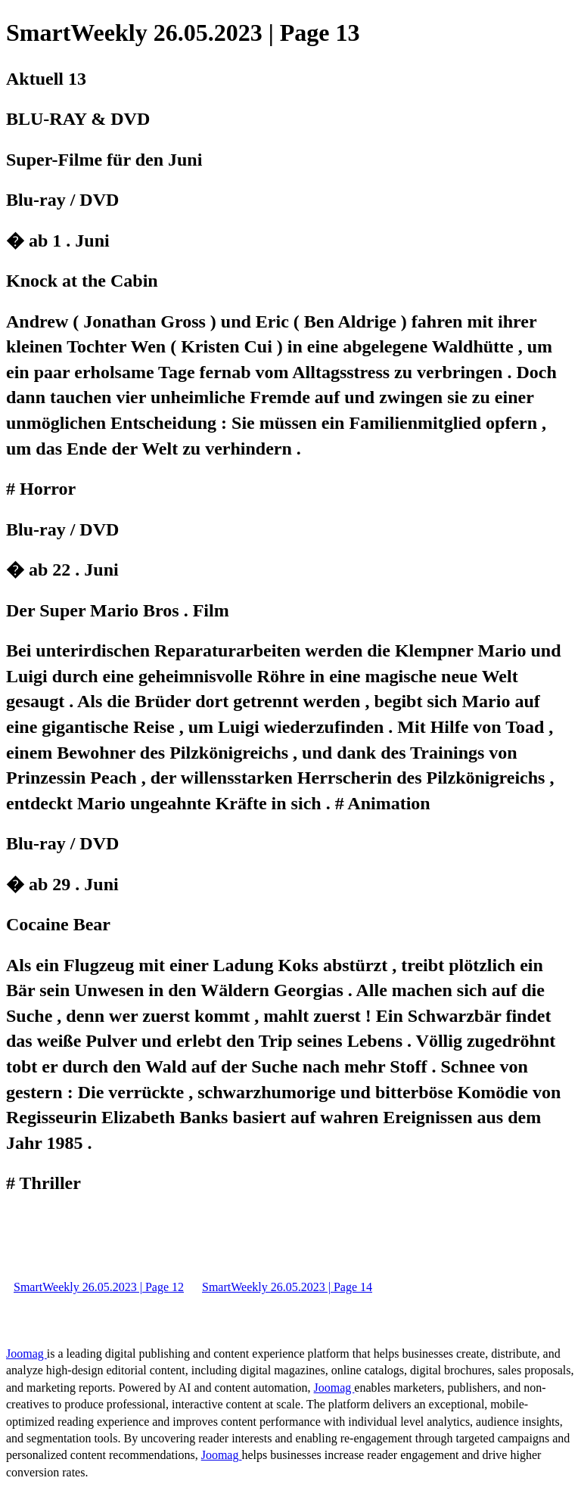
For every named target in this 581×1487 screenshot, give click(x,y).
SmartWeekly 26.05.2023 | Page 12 (99, 1287)
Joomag (26, 1353)
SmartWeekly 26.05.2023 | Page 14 (287, 1287)
